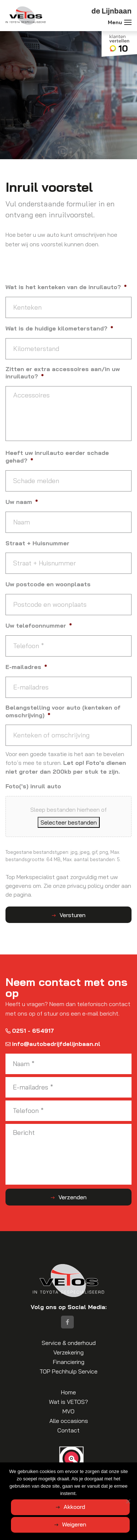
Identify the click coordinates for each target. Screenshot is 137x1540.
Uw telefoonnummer (38, 625)
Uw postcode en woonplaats (48, 584)
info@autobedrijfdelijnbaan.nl (52, 1043)
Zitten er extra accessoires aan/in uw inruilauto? (62, 372)
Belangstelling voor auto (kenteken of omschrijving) (63, 711)
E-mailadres (26, 666)
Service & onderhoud (69, 1342)
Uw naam (21, 501)
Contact (68, 1430)
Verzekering (68, 1352)
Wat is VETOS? (68, 1401)
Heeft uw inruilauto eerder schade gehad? (57, 456)
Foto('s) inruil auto (33, 786)
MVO (68, 1411)
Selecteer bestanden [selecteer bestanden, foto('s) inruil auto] (69, 822)
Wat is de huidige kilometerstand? (59, 328)
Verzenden (72, 1197)
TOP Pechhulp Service (68, 1371)
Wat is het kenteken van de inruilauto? (66, 287)
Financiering (68, 1361)
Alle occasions (68, 1420)
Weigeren (74, 1524)
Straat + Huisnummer (37, 543)
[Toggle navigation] (128, 22)
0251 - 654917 (29, 1030)
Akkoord (74, 1506)
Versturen (72, 915)
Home (68, 1392)
